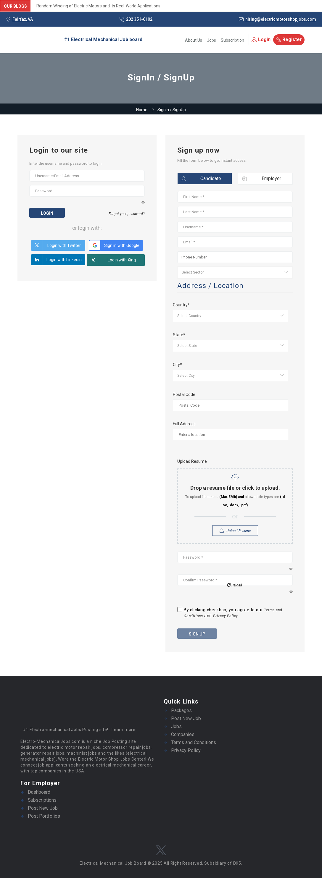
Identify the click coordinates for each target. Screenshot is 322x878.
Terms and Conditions (193, 742)
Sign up (197, 634)
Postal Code (184, 394)
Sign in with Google (114, 245)
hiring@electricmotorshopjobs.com (280, 19)
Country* (181, 305)
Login (261, 39)
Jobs (211, 40)
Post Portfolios (44, 816)
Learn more (124, 729)
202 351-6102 (139, 19)
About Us (193, 40)
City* (177, 365)
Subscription (232, 40)
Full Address (184, 424)
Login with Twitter (56, 245)
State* (179, 335)
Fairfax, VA (22, 19)
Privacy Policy (225, 616)
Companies (182, 734)
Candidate (199, 178)
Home (141, 109)
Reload (234, 585)
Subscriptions (42, 800)
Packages (181, 710)
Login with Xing (111, 260)
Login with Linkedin (56, 259)
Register (289, 39)
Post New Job (186, 718)
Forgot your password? (127, 214)
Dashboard (39, 792)
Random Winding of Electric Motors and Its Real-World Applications (98, 6)
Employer (259, 178)
